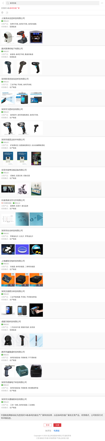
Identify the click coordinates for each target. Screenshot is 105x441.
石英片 (18, 206)
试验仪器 (26, 176)
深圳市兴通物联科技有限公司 (14, 399)
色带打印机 (14, 24)
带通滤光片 (14, 236)
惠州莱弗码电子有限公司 (12, 48)
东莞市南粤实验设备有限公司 (14, 170)
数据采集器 (29, 54)
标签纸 (12, 54)
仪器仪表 (19, 176)
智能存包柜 (25, 327)
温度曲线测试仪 (25, 145)
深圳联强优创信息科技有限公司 (15, 79)
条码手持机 (27, 85)
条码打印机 (23, 24)
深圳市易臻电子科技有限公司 (14, 382)
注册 (57, 425)
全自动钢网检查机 (38, 145)
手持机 (19, 85)
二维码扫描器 (30, 267)
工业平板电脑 (15, 297)
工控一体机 (14, 405)
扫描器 (12, 267)
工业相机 (31, 405)
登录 (48, 425)
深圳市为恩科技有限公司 (12, 109)
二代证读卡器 (15, 327)
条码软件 (13, 115)
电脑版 (57, 430)
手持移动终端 (32, 297)
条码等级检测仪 (23, 115)
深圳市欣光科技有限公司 (12, 230)
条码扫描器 (20, 267)
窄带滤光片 (29, 236)
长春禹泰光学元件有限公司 (13, 200)
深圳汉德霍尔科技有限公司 (13, 291)
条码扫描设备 (15, 358)
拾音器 (32, 327)
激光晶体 (25, 206)
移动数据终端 (33, 388)
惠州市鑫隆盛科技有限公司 (13, 352)
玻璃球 (12, 206)
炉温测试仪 (14, 145)
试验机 (12, 176)
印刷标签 (24, 358)
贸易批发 (13, 27)
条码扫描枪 (32, 24)
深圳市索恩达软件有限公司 (13, 139)
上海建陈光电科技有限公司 (13, 261)
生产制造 (13, 87)
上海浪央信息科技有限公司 (13, 18)
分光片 (21, 236)
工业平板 (13, 85)
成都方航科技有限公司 (11, 321)
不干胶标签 (32, 358)
